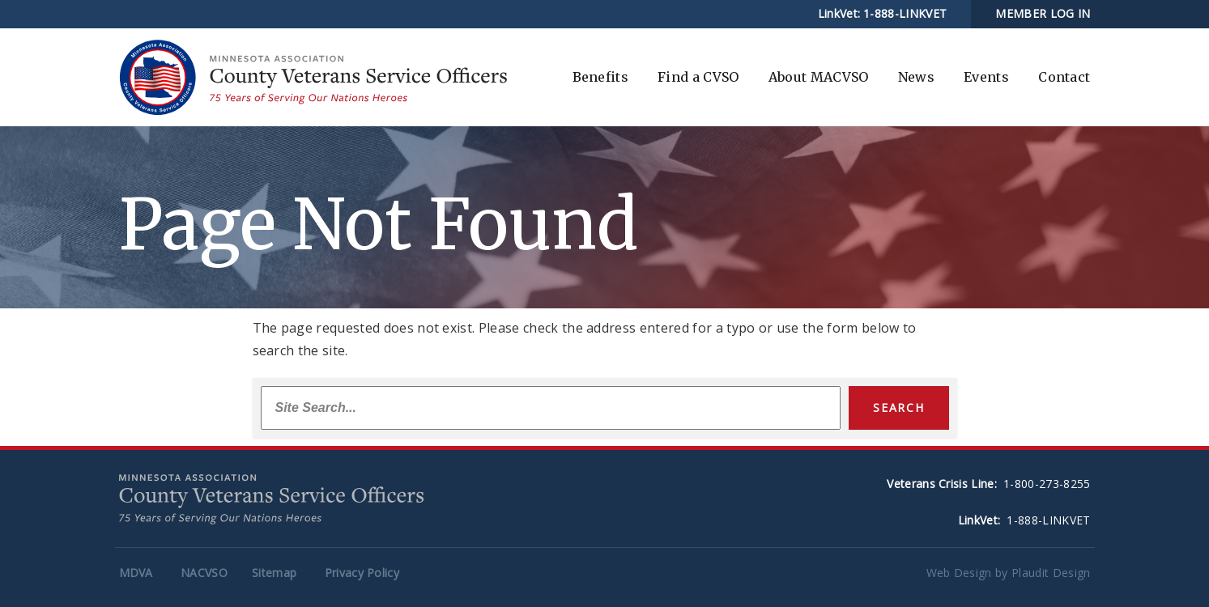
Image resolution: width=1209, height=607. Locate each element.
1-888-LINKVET (905, 13)
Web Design (959, 572)
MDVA (136, 572)
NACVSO (204, 572)
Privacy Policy (362, 572)
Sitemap (274, 572)
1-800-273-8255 (1046, 483)
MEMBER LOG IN (1042, 13)
